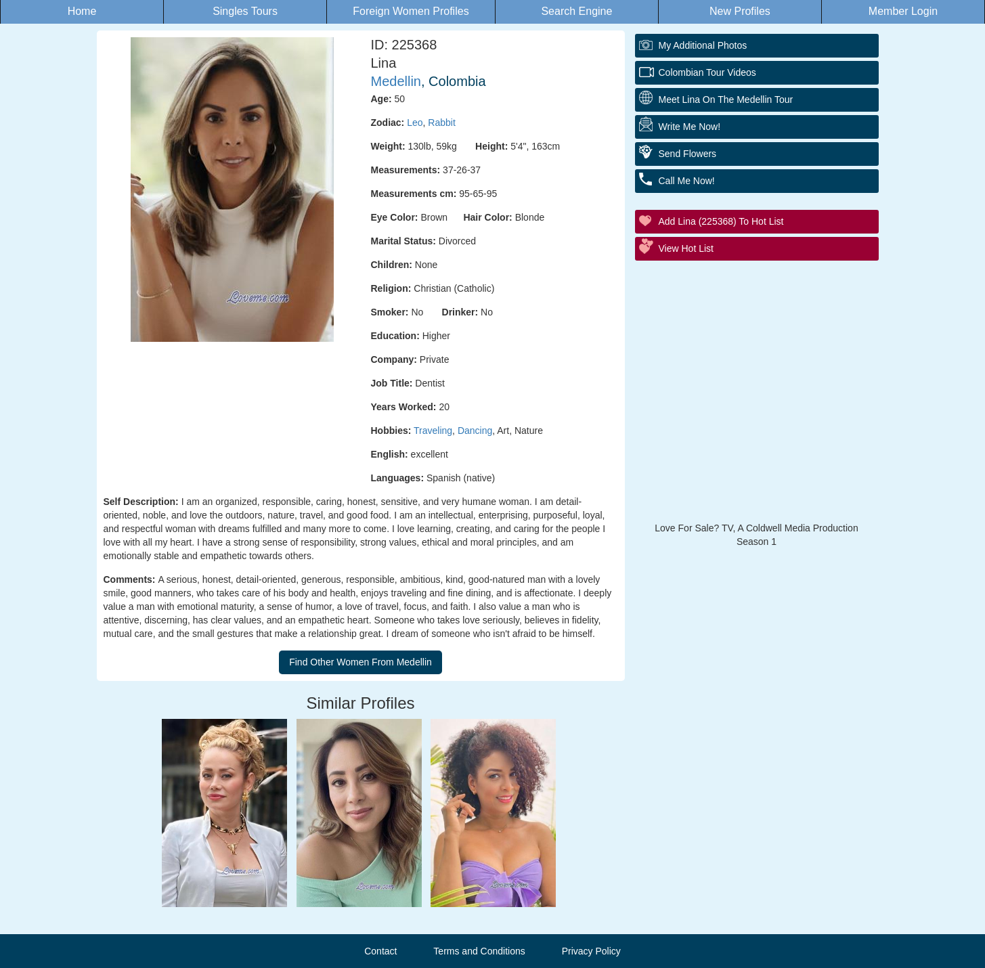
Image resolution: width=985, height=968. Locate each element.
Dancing (475, 430)
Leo (414, 122)
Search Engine (576, 11)
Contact (380, 951)
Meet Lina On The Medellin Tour (726, 99)
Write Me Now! (690, 126)
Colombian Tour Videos (707, 72)
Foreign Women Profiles (410, 11)
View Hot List (686, 248)
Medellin (396, 81)
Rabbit (441, 122)
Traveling (433, 430)
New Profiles (739, 11)
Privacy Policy (591, 951)
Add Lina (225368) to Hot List (721, 221)
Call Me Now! (687, 180)
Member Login (903, 11)
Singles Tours (245, 11)
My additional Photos (703, 45)
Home (82, 11)
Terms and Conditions (479, 951)
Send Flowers (688, 153)
